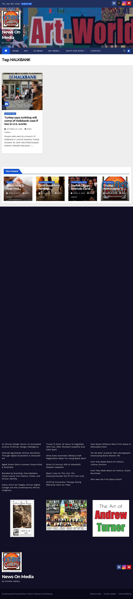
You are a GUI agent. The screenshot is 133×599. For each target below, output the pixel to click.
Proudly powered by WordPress (14, 594)
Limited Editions (124, 594)
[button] (124, 51)
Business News (10, 113)
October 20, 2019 (15, 129)
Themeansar (48, 594)
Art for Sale (108, 182)
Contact (96, 51)
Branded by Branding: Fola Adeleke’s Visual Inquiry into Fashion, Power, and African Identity (21, 476)
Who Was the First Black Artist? (106, 479)
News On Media (18, 576)
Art (26, 51)
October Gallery (110, 594)
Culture (9, 182)
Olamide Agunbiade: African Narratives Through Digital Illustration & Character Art (21, 456)
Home (16, 51)
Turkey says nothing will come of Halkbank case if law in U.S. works (21, 121)
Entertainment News (46, 182)
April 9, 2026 (15, 193)
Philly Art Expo (95, 594)
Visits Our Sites (75, 51)
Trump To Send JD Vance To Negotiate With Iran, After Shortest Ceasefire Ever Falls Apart (65, 447)
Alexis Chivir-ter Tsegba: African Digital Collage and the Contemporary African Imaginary (21, 487)
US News (38, 51)
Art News (53, 51)
